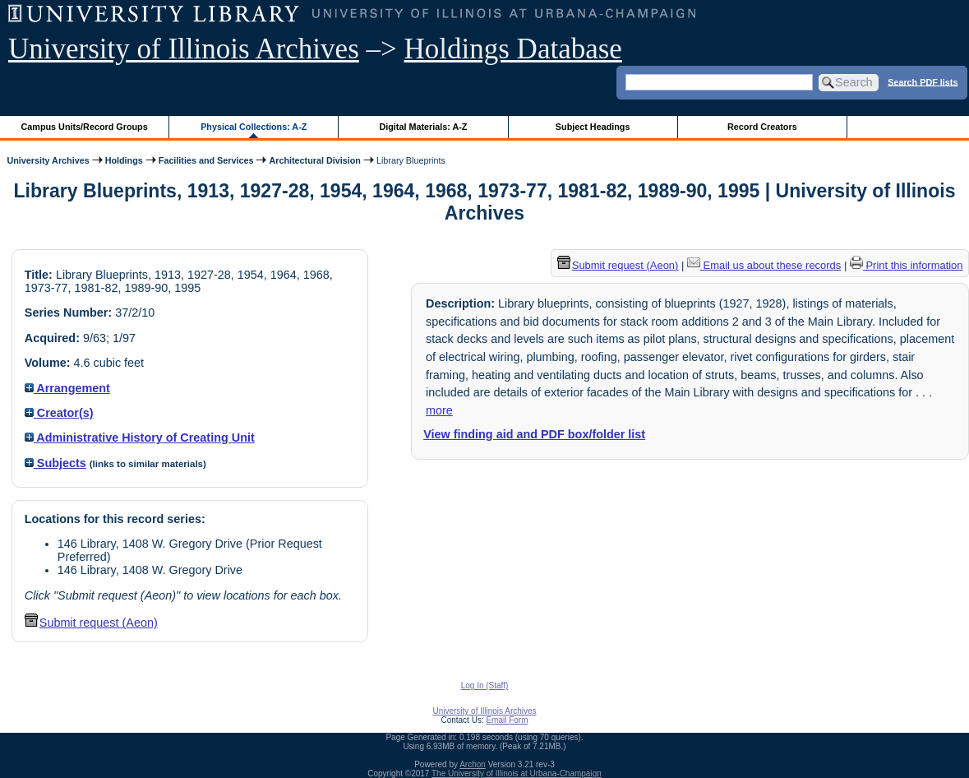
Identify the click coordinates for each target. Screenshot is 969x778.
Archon (472, 764)
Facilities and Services (206, 160)
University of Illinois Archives (183, 49)
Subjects (55, 463)
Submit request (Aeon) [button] (91, 622)
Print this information (906, 265)
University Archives (48, 160)
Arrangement (67, 388)
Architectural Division (314, 160)
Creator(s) (59, 412)
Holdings (124, 160)
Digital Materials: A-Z (423, 127)
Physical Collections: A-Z (254, 127)
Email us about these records (764, 265)
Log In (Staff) (485, 685)
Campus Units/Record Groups (84, 127)
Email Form (507, 720)
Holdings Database (513, 49)
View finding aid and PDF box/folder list (534, 434)
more (439, 410)
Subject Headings (593, 127)
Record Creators (762, 127)
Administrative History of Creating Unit (140, 437)
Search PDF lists (922, 81)
